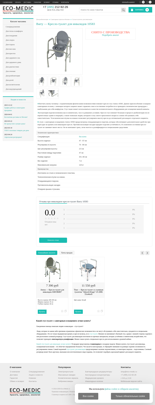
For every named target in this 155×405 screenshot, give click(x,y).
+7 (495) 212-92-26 (128, 375)
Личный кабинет (128, 2)
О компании (7, 2)
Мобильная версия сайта (131, 381)
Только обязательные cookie (130, 396)
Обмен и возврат (17, 381)
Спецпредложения (36, 372)
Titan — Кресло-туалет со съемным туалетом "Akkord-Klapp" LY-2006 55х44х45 (88, 292)
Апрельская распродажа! (13, 137)
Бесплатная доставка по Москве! (16, 117)
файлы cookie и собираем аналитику (121, 389)
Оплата (18, 2)
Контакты (65, 2)
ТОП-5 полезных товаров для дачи (16, 130)
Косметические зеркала (68, 378)
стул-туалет (93, 334)
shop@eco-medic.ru (129, 372)
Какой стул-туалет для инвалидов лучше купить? (54, 344)
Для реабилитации (42, 19)
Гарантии (37, 2)
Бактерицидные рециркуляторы (98, 372)
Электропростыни (65, 372)
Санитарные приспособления (60, 19)
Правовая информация (60, 391)
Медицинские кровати (94, 378)
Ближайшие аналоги (46, 253)
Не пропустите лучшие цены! (14, 124)
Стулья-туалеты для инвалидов (82, 19)
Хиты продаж (66, 253)
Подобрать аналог (110, 35)
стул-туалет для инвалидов (75, 349)
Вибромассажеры (65, 381)
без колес (82, 137)
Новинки (32, 378)
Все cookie (88, 396)
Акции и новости (18, 99)
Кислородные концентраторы (97, 375)
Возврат (47, 2)
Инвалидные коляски (94, 381)
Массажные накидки (66, 375)
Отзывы (55, 2)
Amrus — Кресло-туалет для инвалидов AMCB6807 (52, 291)
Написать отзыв (53, 240)
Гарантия (14, 378)
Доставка (27, 2)
